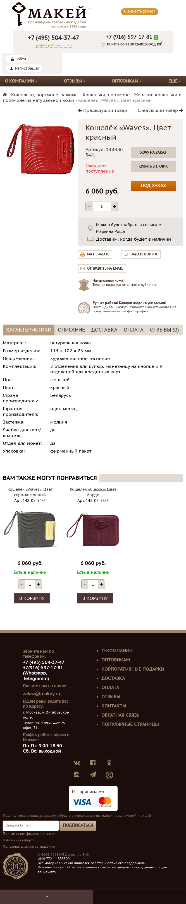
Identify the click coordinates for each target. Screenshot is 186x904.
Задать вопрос (144, 254)
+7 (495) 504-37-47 (53, 38)
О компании (21, 81)
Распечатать (98, 254)
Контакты (113, 706)
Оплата (110, 687)
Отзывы (75, 81)
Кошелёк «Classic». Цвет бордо (93, 492)
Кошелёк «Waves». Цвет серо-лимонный (30, 492)
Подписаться (78, 825)
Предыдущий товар (102, 110)
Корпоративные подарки (132, 669)
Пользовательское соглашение (29, 847)
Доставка (113, 678)
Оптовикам (127, 81)
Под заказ (153, 185)
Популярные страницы (130, 724)
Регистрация (27, 68)
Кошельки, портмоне (106, 94)
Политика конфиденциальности (30, 834)
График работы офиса (53, 45)
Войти (20, 59)
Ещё (174, 81)
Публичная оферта (19, 840)
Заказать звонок (139, 11)
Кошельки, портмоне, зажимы (44, 94)
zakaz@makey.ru (41, 693)
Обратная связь (120, 715)
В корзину (32, 598)
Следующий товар (160, 110)
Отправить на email (105, 268)
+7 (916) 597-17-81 (129, 37)
